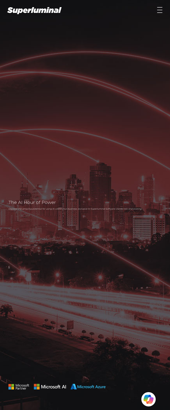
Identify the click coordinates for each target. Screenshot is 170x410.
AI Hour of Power (34, 10)
